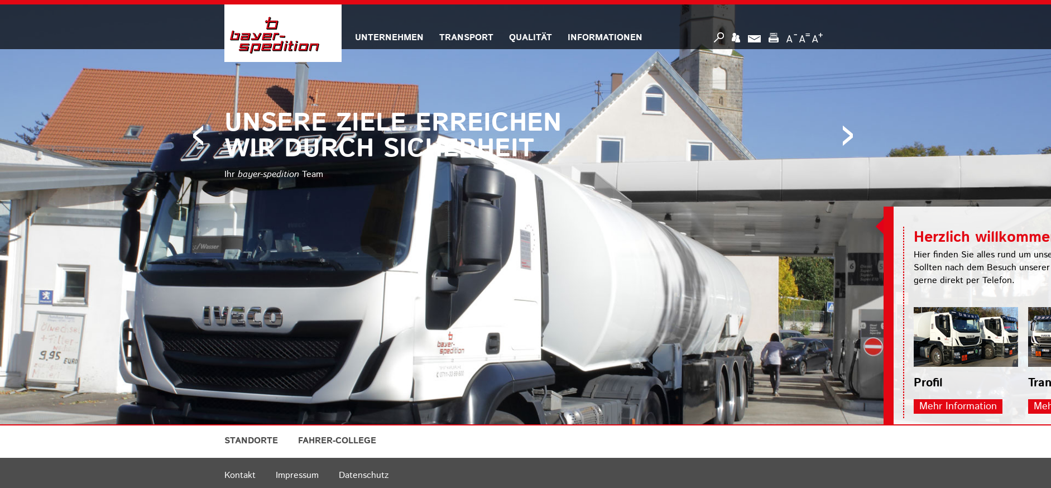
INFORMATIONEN (605, 37)
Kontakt (240, 475)
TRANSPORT (466, 37)
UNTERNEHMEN (389, 37)
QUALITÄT (530, 37)
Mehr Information (982, 406)
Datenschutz (363, 475)
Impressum (297, 475)
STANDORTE (251, 440)
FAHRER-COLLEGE (337, 440)
